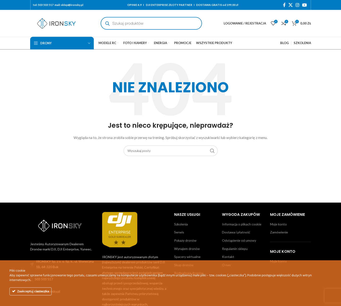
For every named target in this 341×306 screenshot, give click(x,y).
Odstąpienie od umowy (239, 240)
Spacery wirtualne (187, 257)
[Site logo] (56, 23)
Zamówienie (279, 232)
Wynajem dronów (187, 249)
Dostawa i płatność (236, 232)
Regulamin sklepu (235, 249)
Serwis (179, 232)
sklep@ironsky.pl (72, 5)
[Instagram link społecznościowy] (297, 4)
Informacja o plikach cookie (241, 224)
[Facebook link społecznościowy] (284, 4)
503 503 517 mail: (49, 5)
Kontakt (228, 257)
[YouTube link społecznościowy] (304, 4)
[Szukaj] (170, 150)
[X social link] (290, 4)
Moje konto (278, 224)
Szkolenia (181, 224)
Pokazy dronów (185, 240)
